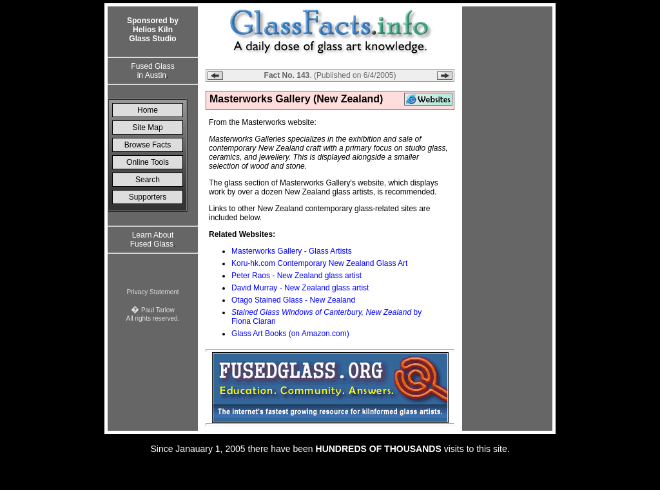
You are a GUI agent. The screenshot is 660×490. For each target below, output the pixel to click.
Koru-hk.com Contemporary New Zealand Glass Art (319, 263)
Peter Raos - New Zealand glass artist (296, 275)
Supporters (148, 197)
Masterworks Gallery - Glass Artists (291, 251)
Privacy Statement (152, 292)
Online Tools (147, 162)
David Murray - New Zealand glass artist (300, 287)
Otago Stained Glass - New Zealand (293, 300)
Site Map (147, 127)
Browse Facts (147, 144)
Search (147, 179)
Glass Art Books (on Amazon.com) (290, 333)
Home (147, 110)
